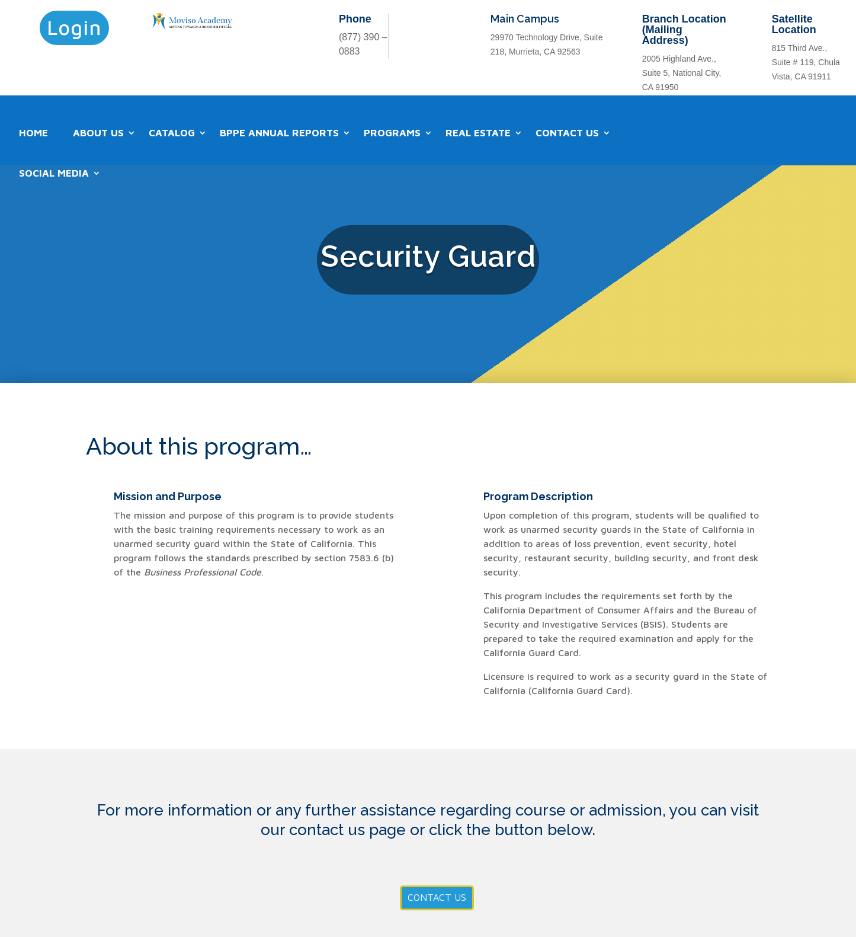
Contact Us (567, 133)
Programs (392, 133)
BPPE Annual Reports (279, 133)
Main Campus (524, 18)
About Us (98, 133)
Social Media (54, 173)
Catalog (172, 133)
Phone (355, 19)
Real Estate (478, 133)
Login (74, 27)
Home (33, 133)
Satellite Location (794, 24)
